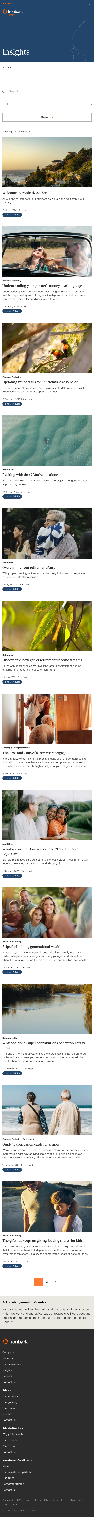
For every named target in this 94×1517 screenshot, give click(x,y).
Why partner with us (14, 1434)
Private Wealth (11, 1428)
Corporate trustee (13, 1484)
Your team (8, 1408)
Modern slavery (33, 1500)
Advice (6, 1390)
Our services (10, 1396)
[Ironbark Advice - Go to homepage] (12, 13)
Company (8, 1352)
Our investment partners (17, 1472)
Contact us (9, 1382)
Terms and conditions (72, 1500)
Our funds (8, 1478)
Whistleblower (9, 1504)
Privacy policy (51, 1500)
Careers (7, 1376)
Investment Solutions (15, 1460)
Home (8, 67)
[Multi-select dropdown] (47, 104)
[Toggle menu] (89, 13)
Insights (7, 1370)
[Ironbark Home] (19, 1342)
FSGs (20, 1500)
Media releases (11, 1364)
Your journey (10, 1402)
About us (7, 1358)
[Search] (89, 3)
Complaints (8, 1500)
